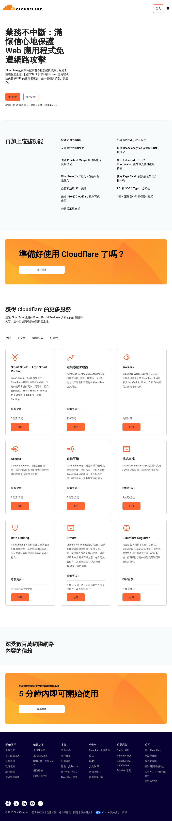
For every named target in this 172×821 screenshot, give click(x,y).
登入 (158, 8)
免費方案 (10, 750)
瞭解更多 (16, 408)
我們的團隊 (151, 761)
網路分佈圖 (151, 755)
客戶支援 (66, 755)
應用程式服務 (40, 755)
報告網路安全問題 (68, 812)
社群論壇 (66, 761)
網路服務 (38, 770)
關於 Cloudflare (153, 750)
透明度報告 (95, 771)
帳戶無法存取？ (69, 771)
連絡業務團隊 (12, 777)
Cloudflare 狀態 (69, 777)
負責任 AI (94, 766)
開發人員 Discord (70, 766)
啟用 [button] (20, 427)
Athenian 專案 (124, 755)
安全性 (22, 338)
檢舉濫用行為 (96, 777)
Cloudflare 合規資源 (99, 750)
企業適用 (10, 761)
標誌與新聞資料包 (154, 766)
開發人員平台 (40, 775)
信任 (91, 755)
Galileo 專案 (123, 750)
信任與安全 (87, 812)
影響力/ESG (151, 781)
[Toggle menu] (168, 8)
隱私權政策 (38, 812)
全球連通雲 (39, 750)
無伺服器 (37, 338)
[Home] (23, 8)
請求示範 (10, 771)
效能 (8, 338)
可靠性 (54, 338)
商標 (124, 812)
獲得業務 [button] (41, 269)
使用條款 (51, 812)
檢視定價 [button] (31, 97)
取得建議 (10, 766)
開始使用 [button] (12, 97)
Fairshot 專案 (124, 770)
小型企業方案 (12, 755)
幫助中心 (66, 750)
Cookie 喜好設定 (107, 812)
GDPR (92, 761)
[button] (15, 360)
